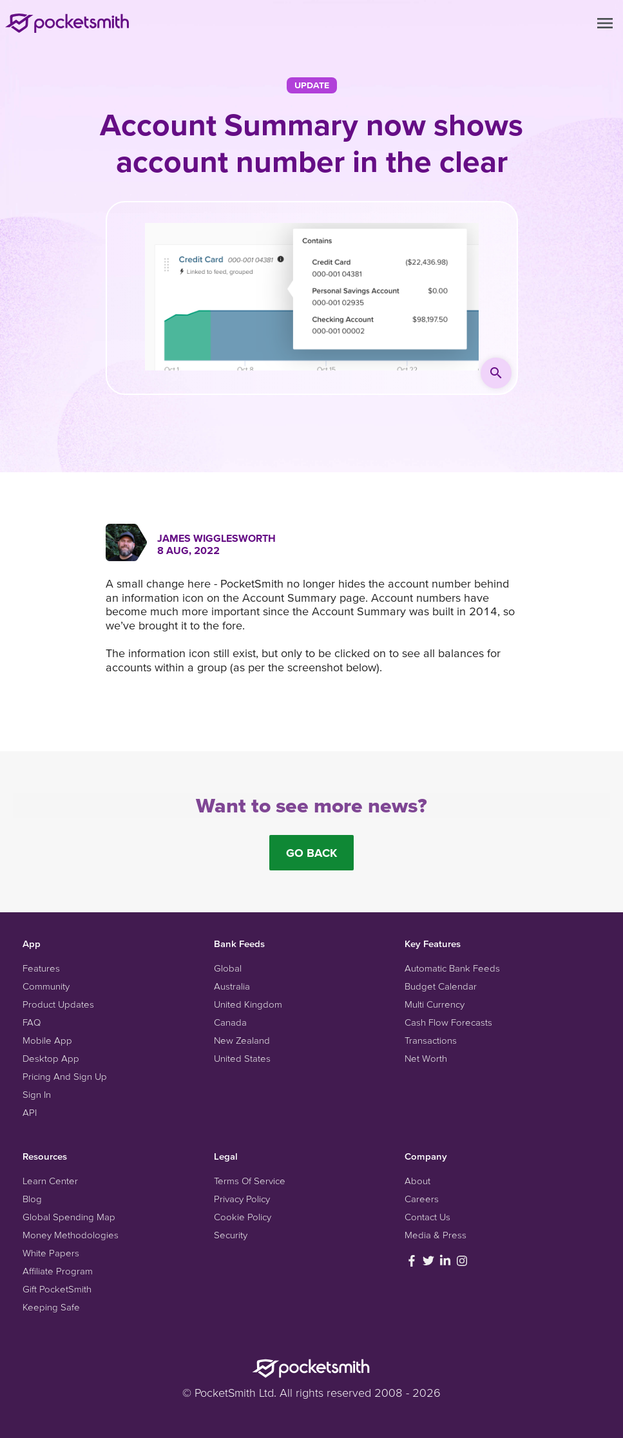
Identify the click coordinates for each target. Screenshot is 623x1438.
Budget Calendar (441, 986)
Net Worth (426, 1058)
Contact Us (427, 1216)
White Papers (51, 1252)
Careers (422, 1198)
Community (46, 986)
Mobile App (47, 1040)
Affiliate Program (58, 1270)
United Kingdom (248, 1004)
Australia (232, 986)
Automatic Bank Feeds (452, 968)
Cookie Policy (242, 1216)
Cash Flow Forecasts (448, 1022)
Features (41, 968)
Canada (230, 1022)
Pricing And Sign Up (65, 1076)
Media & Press (435, 1234)
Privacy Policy (242, 1198)
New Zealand (242, 1040)
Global (228, 968)
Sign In (37, 1094)
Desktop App (51, 1058)
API (30, 1112)
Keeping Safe (51, 1306)
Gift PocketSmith (57, 1288)
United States (242, 1058)
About (417, 1180)
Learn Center (50, 1180)
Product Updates (58, 1004)
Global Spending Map (69, 1216)
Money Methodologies (71, 1234)
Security (230, 1234)
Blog (32, 1198)
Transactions (431, 1040)
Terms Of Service (249, 1180)
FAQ (32, 1022)
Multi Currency (435, 1004)
